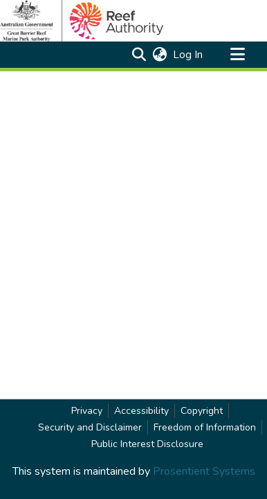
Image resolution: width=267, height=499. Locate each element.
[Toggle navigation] (237, 55)
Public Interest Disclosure (147, 444)
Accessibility (141, 410)
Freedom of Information (205, 427)
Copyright (202, 410)
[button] (138, 54)
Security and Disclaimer (90, 427)
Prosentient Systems (204, 471)
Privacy (86, 410)
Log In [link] (188, 54)
